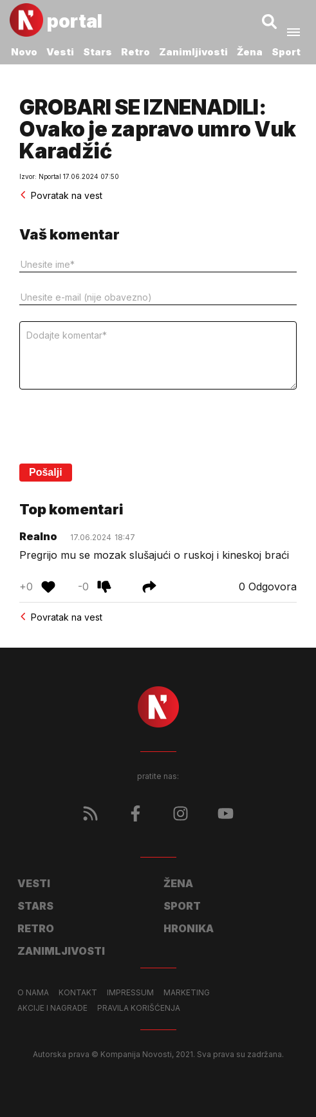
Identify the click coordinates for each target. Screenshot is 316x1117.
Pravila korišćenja (138, 1008)
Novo (24, 52)
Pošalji (45, 472)
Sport (286, 52)
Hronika (188, 928)
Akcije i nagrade (52, 1008)
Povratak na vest (60, 195)
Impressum (130, 992)
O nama (33, 992)
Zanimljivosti (193, 52)
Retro (135, 52)
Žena (250, 52)
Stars (97, 52)
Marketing (186, 992)
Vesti (60, 52)
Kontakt (78, 992)
